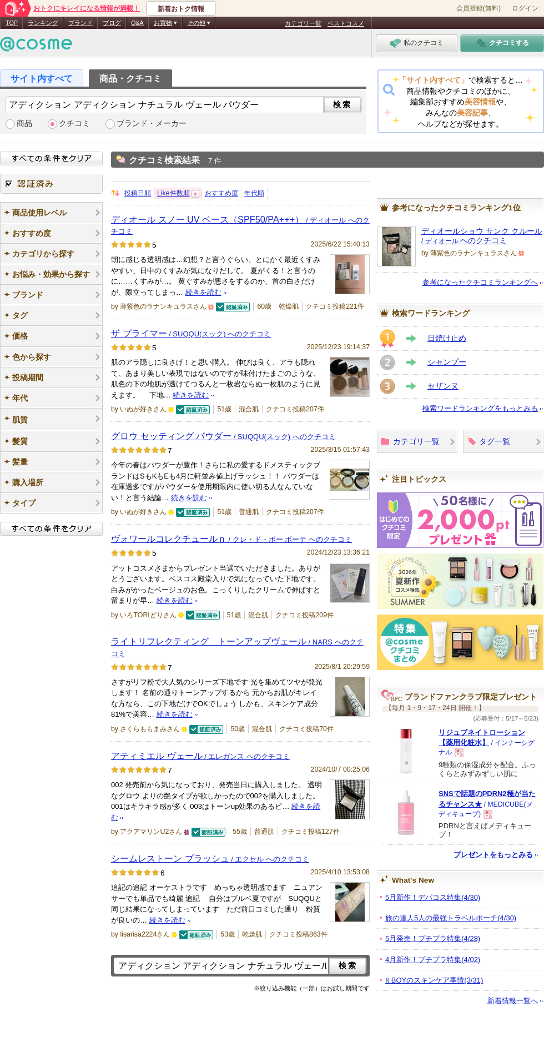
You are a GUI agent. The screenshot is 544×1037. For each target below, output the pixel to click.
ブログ (112, 22)
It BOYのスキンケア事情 (434, 980)
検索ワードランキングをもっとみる (480, 408)
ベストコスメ (346, 23)
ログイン (525, 8)
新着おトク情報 (181, 9)
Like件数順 (173, 193)
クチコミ (74, 123)
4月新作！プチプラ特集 (432, 959)
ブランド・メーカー (152, 123)
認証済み (51, 184)
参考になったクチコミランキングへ (480, 282)
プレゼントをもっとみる (493, 854)
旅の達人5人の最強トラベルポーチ (450, 918)
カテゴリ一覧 (303, 23)
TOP (12, 22)
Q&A (137, 22)
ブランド (80, 22)
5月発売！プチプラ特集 (432, 938)
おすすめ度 (221, 193)
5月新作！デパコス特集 (432, 897)
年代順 (254, 193)
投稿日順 (137, 193)
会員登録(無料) (478, 8)
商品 (24, 123)
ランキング (43, 22)
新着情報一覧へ (512, 1000)
